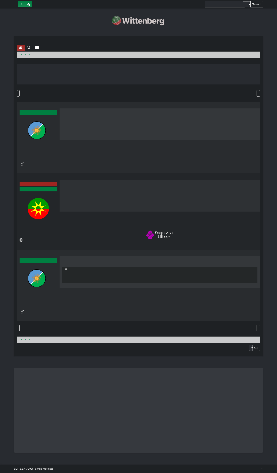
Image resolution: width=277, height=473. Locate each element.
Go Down (18, 93)
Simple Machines (44, 468)
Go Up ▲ (262, 468)
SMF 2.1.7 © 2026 (23, 468)
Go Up (18, 328)
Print (258, 93)
